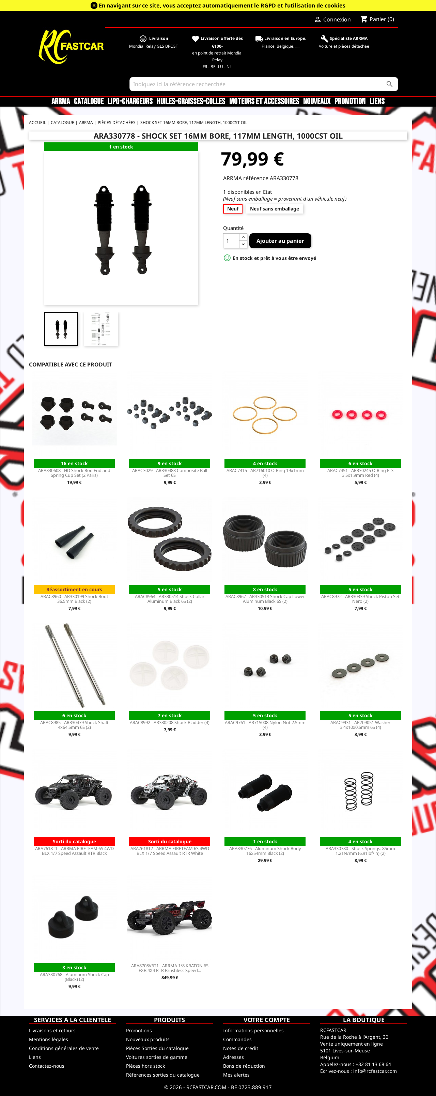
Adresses (233, 1057)
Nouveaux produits (148, 1039)
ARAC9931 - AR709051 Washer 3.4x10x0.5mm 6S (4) (360, 725)
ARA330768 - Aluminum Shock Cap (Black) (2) (74, 977)
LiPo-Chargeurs (130, 102)
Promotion (349, 102)
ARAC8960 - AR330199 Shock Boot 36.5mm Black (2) (74, 599)
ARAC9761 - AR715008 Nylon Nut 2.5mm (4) (265, 725)
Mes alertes (236, 1074)
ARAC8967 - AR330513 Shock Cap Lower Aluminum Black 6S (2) (265, 599)
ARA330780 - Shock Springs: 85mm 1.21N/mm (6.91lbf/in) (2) (360, 851)
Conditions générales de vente (64, 1048)
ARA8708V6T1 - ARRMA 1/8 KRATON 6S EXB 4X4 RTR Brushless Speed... (169, 968)
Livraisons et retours (52, 1030)
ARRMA (60, 102)
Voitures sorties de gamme (156, 1057)
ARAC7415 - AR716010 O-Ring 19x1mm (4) (265, 472)
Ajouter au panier (280, 241)
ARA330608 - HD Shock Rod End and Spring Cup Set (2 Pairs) (74, 472)
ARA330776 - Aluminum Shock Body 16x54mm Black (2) (265, 851)
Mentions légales (48, 1039)
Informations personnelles (253, 1030)
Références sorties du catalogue (163, 1074)
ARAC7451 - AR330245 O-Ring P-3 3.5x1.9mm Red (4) (360, 472)
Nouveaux (316, 102)
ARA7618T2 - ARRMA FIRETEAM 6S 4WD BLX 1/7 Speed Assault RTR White (169, 851)
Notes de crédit (240, 1048)
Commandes (237, 1039)
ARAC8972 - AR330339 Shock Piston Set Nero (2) (360, 599)
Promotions (139, 1030)
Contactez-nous (46, 1066)
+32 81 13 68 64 (373, 1064)
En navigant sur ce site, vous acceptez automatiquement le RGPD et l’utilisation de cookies (222, 5)
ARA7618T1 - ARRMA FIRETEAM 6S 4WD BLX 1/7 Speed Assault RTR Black (74, 851)
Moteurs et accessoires (264, 102)
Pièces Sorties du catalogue (157, 1048)
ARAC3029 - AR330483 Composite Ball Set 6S (169, 472)
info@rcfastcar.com (375, 1071)
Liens (377, 102)
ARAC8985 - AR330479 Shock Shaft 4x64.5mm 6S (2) (74, 725)
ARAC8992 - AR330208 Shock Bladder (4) (169, 722)
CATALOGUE (89, 102)
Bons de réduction (244, 1066)
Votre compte (267, 1020)
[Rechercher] (263, 84)
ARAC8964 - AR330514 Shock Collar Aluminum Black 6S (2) (169, 599)
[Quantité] (231, 240)
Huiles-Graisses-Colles (191, 102)
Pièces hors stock (145, 1066)
